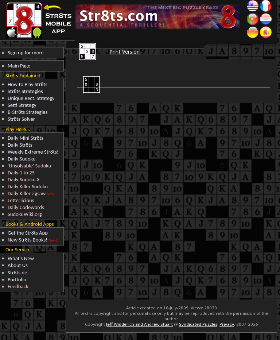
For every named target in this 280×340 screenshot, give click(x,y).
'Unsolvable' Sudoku (29, 165)
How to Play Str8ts (27, 84)
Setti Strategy (22, 105)
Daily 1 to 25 (21, 172)
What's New (21, 258)
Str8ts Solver (21, 119)
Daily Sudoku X (24, 179)
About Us (18, 265)
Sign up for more (26, 52)
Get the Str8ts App (28, 232)
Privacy (226, 324)
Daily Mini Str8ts (25, 138)
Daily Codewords (26, 207)
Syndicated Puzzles (198, 324)
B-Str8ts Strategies (27, 112)
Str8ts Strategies (25, 91)
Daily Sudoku (22, 158)
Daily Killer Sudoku (28, 186)
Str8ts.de (17, 272)
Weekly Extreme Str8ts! (33, 151)
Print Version (124, 51)
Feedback (18, 286)
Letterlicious (21, 200)
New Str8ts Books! (27, 239)
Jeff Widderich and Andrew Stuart (139, 324)
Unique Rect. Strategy (31, 98)
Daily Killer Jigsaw (27, 193)
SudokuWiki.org (25, 214)
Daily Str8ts (20, 145)
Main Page (19, 65)
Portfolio (17, 279)
